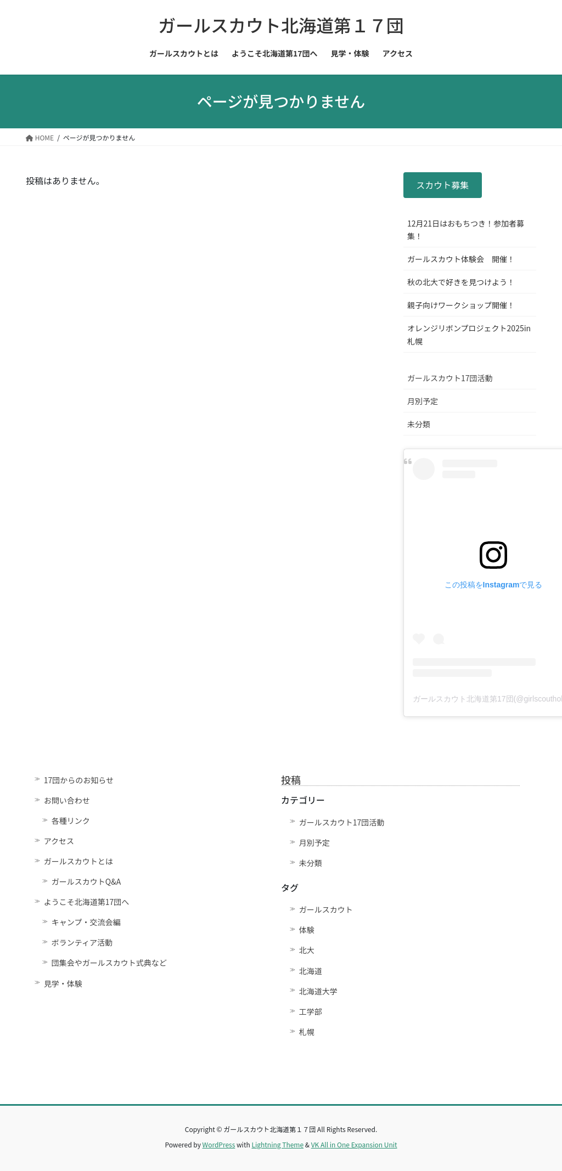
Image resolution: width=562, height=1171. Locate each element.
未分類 (418, 423)
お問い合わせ (67, 800)
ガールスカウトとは (78, 861)
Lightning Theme (277, 1144)
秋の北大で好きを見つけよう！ (461, 281)
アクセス (59, 840)
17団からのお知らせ (79, 779)
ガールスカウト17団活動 (450, 377)
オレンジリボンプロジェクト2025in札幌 (469, 334)
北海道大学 (318, 991)
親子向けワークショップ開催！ (461, 304)
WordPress (219, 1144)
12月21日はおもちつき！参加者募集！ (465, 229)
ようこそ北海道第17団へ (87, 901)
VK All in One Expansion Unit (354, 1144)
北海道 (310, 970)
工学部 (310, 1011)
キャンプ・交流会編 (86, 922)
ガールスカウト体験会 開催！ (461, 258)
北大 (306, 949)
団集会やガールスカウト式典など (113, 962)
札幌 (306, 1031)
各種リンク (71, 820)
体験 (306, 929)
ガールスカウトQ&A (86, 881)
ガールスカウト (326, 909)
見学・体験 (63, 983)
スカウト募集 (442, 184)
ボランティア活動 (82, 942)
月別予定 (422, 400)
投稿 (291, 779)
